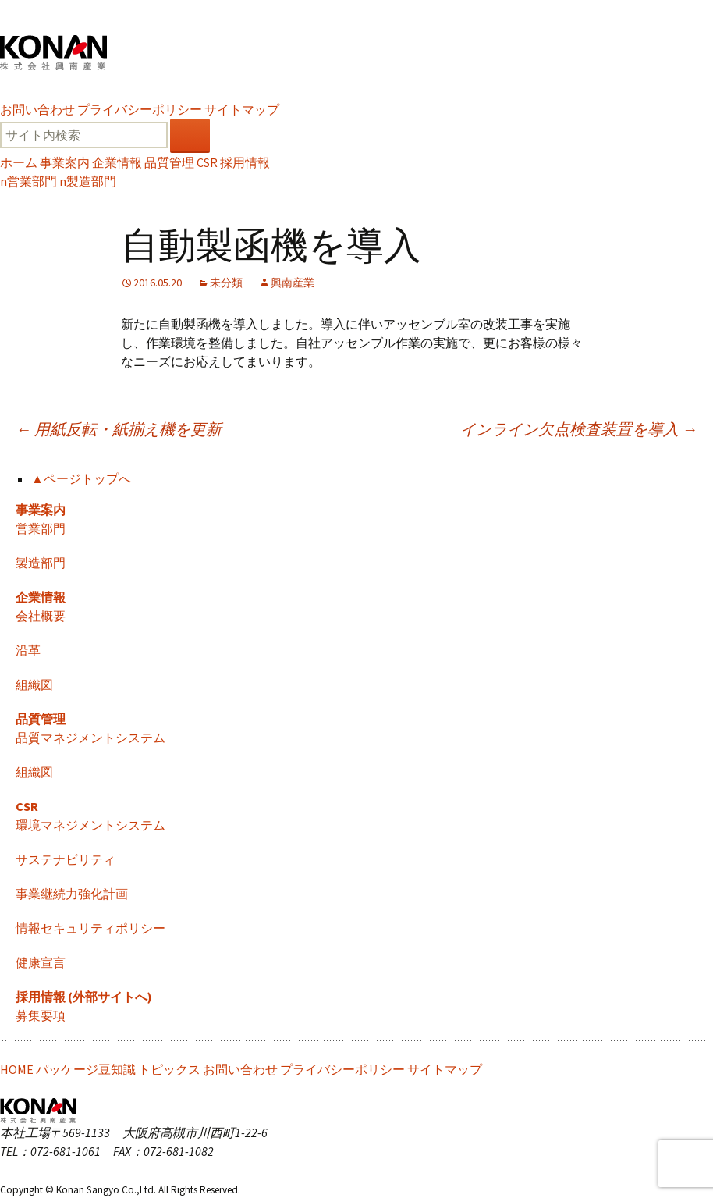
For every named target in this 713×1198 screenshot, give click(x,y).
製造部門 (87, 181)
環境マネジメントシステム (90, 825)
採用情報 (245, 162)
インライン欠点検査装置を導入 (578, 429)
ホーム (18, 162)
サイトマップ (241, 109)
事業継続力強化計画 (72, 893)
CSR (207, 162)
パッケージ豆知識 (86, 1069)
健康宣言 (41, 962)
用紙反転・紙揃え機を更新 (119, 429)
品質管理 (169, 162)
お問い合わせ (37, 109)
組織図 (34, 684)
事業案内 (65, 162)
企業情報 (117, 162)
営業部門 (28, 181)
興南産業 (292, 283)
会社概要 (41, 616)
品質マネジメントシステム (90, 737)
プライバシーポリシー (139, 109)
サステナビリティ (65, 859)
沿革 (28, 650)
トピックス (169, 1069)
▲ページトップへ (81, 478)
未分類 (226, 283)
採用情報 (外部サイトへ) (84, 996)
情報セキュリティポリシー (90, 928)
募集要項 (41, 1015)
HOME (17, 1069)
